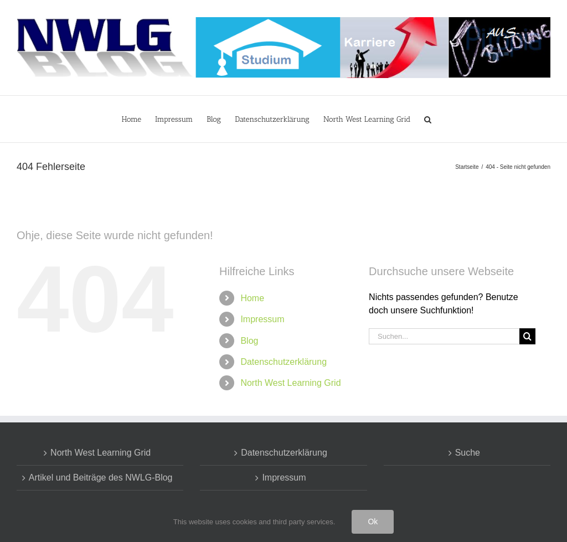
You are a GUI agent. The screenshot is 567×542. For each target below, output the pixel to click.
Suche (467, 452)
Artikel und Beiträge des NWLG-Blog (101, 477)
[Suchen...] (444, 336)
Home (252, 298)
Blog (249, 340)
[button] (427, 119)
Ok (373, 521)
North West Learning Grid (290, 383)
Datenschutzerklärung (283, 362)
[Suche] (527, 336)
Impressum (262, 319)
